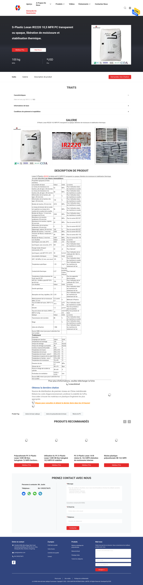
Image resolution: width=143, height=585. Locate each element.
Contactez (72, 528)
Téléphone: (70, 517)
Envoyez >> (101, 569)
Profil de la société (52, 545)
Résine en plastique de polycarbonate (77, 546)
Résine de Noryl (76, 551)
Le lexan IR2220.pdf (74, 384)
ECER (109, 581)
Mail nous (38, 50)
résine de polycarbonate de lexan (56, 414)
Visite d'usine (51, 549)
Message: (70, 484)
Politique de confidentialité (81, 578)
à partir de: (70, 507)
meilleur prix (19, 50)
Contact (50, 556)
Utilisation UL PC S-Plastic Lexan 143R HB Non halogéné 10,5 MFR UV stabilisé (56, 458)
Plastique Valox (76, 555)
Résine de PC (77, 414)
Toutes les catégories (77, 559)
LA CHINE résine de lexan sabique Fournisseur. (44, 581)
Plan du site (58, 578)
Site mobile (68, 578)
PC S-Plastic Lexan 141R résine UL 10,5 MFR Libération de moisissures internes (86, 458)
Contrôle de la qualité (53, 552)
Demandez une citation (120, 77)
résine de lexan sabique (32, 414)
